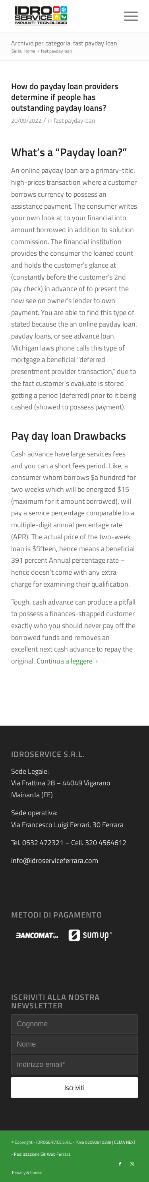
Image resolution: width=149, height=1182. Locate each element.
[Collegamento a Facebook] (120, 1164)
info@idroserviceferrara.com (54, 860)
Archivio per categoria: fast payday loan (64, 43)
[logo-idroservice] (61, 16)
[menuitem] (127, 16)
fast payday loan (74, 120)
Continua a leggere (69, 661)
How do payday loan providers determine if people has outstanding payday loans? (64, 97)
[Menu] (127, 16)
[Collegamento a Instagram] (132, 1164)
